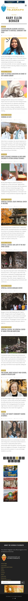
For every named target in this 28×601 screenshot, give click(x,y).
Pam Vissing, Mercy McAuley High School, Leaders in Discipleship (14, 373)
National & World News (6, 567)
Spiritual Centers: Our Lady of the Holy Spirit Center (13, 246)
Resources (3, 578)
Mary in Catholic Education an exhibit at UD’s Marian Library (13, 75)
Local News (4, 154)
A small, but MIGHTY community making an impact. (13, 415)
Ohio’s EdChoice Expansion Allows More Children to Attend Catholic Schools (13, 157)
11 (15, 461)
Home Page (9, 71)
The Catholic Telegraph (7, 35)
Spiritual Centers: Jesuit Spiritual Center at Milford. (14, 202)
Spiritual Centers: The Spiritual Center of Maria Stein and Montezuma (13, 330)
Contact (3, 572)
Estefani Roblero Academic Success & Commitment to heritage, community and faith (13, 30)
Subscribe (3, 576)
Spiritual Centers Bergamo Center (11, 288)
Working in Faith (6, 117)
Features (3, 26)
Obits (2, 569)
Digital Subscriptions (6, 580)
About (2, 574)
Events (2, 570)
